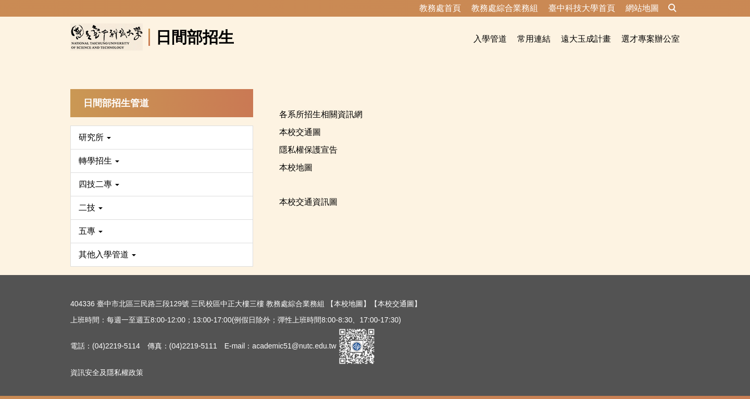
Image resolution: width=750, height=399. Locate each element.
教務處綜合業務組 (504, 8)
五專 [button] (91, 218)
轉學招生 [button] (99, 148)
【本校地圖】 (348, 291)
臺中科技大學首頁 (581, 8)
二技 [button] (91, 195)
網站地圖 (642, 8)
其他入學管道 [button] (107, 242)
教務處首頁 (440, 8)
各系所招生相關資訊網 (320, 101)
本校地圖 (295, 155)
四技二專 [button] (99, 171)
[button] (672, 8)
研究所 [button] (95, 124)
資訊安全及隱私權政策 (106, 360)
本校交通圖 (300, 119)
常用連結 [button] (534, 38)
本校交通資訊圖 (308, 189)
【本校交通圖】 (395, 291)
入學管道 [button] (490, 38)
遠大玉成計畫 (586, 38)
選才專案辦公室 (650, 38)
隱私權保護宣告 (308, 137)
